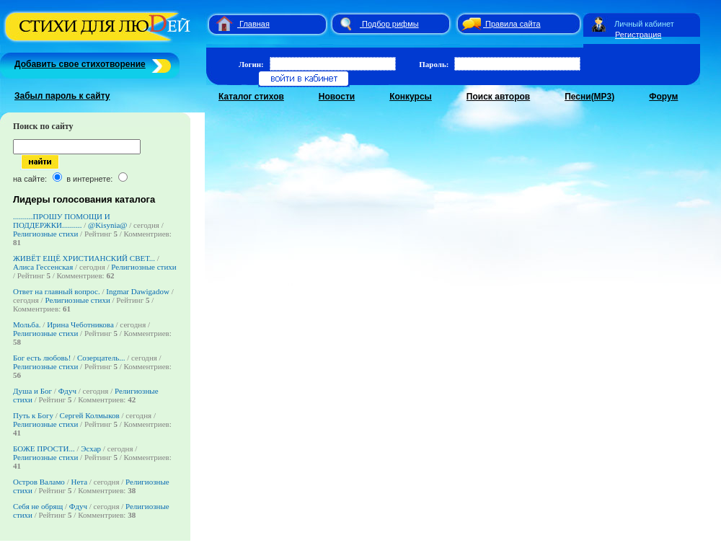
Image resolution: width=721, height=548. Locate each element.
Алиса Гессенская (43, 266)
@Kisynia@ (107, 225)
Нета (79, 481)
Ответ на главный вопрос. (56, 291)
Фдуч (67, 390)
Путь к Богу (33, 415)
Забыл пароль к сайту (62, 96)
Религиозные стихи (45, 233)
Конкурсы (410, 97)
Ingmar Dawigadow (137, 291)
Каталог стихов (251, 97)
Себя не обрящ (39, 506)
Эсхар (91, 448)
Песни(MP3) (589, 97)
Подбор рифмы (390, 23)
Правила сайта (513, 23)
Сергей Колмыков (90, 415)
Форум (663, 97)
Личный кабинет (644, 23)
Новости (337, 97)
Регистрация (638, 34)
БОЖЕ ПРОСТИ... (44, 448)
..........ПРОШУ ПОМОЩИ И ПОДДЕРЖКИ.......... (61, 220)
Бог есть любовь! (42, 357)
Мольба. (27, 324)
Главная (254, 23)
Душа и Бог (32, 390)
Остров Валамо (39, 481)
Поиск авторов (498, 97)
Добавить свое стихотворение (80, 64)
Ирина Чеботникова (80, 324)
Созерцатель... (101, 357)
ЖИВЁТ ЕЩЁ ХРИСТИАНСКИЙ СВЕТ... (84, 258)
